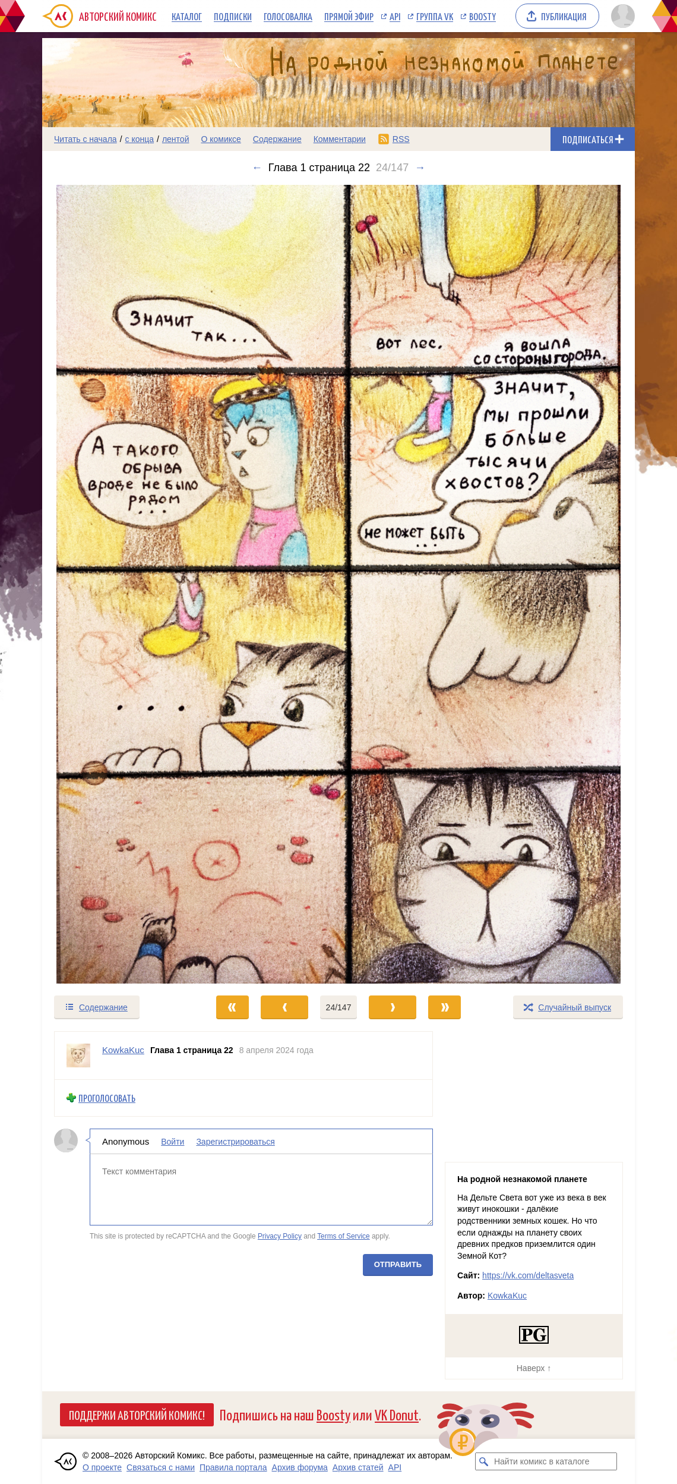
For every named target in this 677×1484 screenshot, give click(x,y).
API (395, 16)
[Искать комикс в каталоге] (484, 1461)
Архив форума (300, 1467)
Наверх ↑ (534, 1368)
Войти (172, 1141)
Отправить (398, 1263)
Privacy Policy (280, 1236)
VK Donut (397, 1414)
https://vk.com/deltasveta (528, 1275)
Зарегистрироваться (235, 1141)
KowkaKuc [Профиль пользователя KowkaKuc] (123, 1050)
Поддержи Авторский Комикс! (137, 1414)
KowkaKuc (507, 1295)
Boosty (482, 16)
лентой (175, 139)
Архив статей (358, 1467)
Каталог (187, 16)
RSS (401, 139)
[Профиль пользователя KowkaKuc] (78, 1055)
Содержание (277, 139)
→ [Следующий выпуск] (420, 168)
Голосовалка (288, 16)
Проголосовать (106, 1098)
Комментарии (340, 139)
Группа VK (434, 16)
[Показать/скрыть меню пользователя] (621, 16)
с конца (139, 139)
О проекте (102, 1467)
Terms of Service (343, 1236)
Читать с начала (85, 139)
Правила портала (233, 1467)
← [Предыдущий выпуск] (257, 168)
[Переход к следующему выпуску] (338, 584)
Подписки (233, 16)
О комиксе (221, 139)
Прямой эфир (349, 16)
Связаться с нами (160, 1467)
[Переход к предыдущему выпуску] (116, 584)
